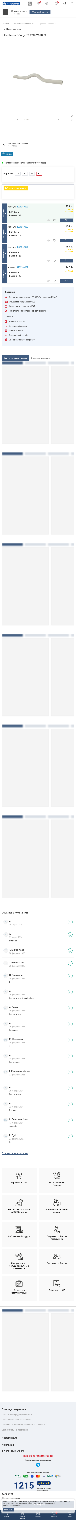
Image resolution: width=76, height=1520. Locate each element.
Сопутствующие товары (15, 358)
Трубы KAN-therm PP (48, 24)
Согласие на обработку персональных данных (23, 1425)
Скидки (38, 1514)
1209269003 (22, 207)
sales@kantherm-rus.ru (38, 1455)
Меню (70, 1514)
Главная (6, 1514)
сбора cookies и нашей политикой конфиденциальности (29, 1504)
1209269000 (22, 227)
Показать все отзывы (15, 1153)
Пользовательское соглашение (16, 1419)
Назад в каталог (13, 29)
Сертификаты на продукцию (15, 1430)
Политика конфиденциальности (17, 1414)
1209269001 (22, 247)
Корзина (54, 1514)
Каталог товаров (22, 1515)
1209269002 (22, 267)
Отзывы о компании (40, 358)
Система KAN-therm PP (24, 24)
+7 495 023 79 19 (20, 11)
